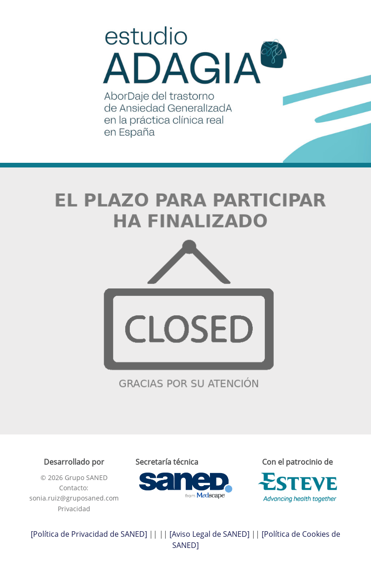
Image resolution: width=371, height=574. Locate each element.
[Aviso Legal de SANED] (209, 534)
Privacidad (74, 508)
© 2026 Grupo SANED (74, 477)
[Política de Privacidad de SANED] (89, 534)
